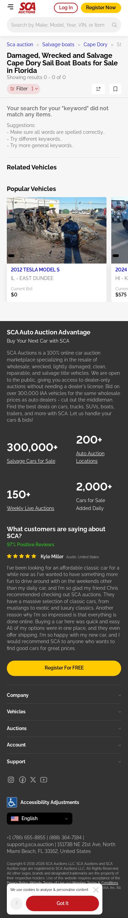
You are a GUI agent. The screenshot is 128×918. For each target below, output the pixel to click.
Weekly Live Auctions (30, 508)
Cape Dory (96, 44)
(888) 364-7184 (65, 837)
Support (64, 761)
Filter (24, 89)
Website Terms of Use (47, 883)
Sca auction (20, 44)
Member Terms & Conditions (95, 883)
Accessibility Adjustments (43, 802)
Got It (63, 903)
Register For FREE (64, 668)
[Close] (96, 890)
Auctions (64, 728)
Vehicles (64, 711)
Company (64, 695)
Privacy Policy (17, 883)
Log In (66, 7)
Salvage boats (58, 44)
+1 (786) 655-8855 (26, 837)
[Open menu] (10, 6)
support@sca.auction (30, 844)
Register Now (101, 7)
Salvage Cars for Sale (31, 461)
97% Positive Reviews (30, 544)
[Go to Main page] (26, 7)
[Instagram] (11, 780)
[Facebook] (22, 780)
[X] (33, 779)
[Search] (114, 24)
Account (64, 745)
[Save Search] (115, 89)
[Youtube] (44, 780)
